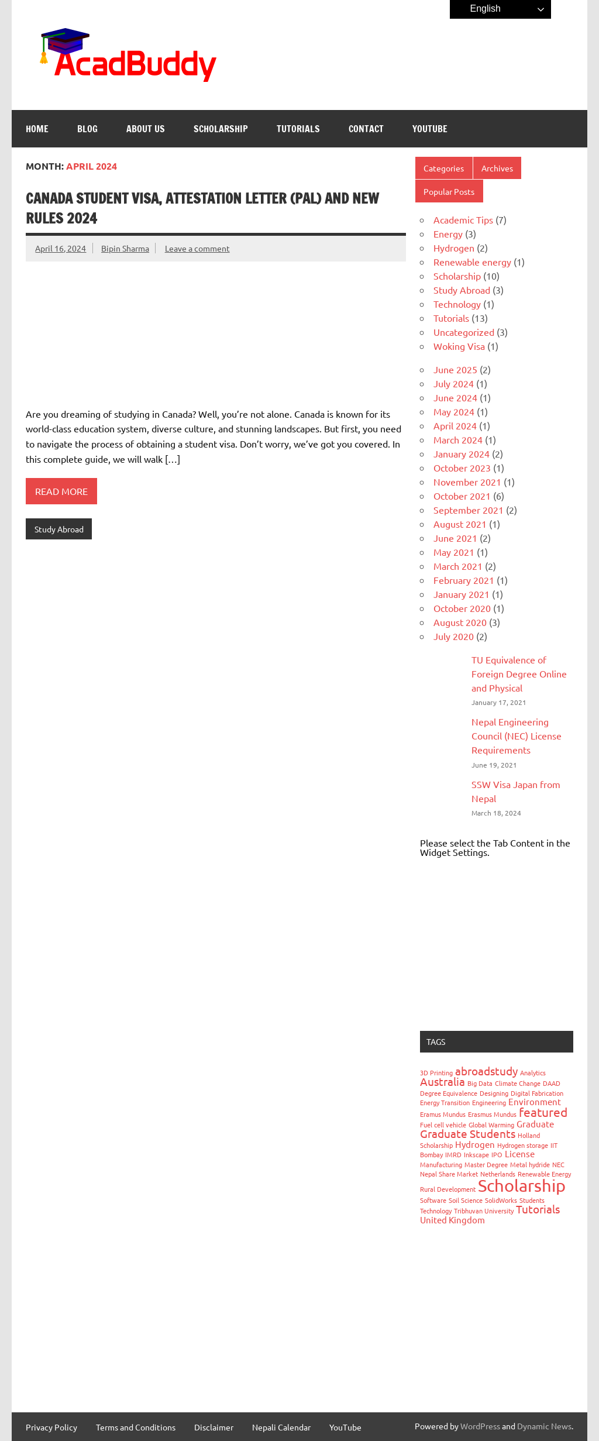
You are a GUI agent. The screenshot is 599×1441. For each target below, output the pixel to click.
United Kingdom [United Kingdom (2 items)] (452, 1219)
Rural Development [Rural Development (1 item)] (448, 1189)
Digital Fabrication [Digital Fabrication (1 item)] (537, 1093)
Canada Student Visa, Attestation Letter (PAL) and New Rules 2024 (202, 208)
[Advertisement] (496, 944)
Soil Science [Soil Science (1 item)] (466, 1200)
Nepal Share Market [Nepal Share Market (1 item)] (449, 1173)
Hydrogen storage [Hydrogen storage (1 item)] (522, 1145)
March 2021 (458, 566)
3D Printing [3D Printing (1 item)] (436, 1072)
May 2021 (453, 552)
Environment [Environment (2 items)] (534, 1101)
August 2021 (460, 523)
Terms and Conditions (135, 1427)
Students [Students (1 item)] (532, 1200)
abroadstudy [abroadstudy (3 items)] (486, 1071)
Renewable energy (472, 261)
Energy (448, 233)
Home (37, 128)
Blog (87, 128)
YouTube (429, 128)
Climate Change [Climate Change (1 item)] (518, 1083)
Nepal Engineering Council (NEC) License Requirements (516, 735)
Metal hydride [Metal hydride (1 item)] (530, 1164)
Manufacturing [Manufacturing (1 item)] (441, 1164)
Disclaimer (213, 1427)
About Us (145, 128)
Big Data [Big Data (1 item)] (480, 1083)
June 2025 (455, 369)
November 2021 (467, 481)
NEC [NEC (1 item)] (558, 1164)
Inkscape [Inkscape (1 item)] (476, 1154)
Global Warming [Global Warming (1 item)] (491, 1124)
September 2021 (468, 509)
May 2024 (453, 411)
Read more (61, 491)
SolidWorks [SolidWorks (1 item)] (501, 1200)
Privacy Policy (51, 1427)
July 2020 (453, 636)
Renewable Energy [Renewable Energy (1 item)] (544, 1173)
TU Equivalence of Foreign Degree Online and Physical (519, 673)
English (477, 9)
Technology (457, 303)
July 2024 (453, 383)
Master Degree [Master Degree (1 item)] (486, 1164)
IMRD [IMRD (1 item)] (453, 1154)
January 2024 (461, 453)
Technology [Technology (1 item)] (436, 1210)
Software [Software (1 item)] (433, 1200)
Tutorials (298, 128)
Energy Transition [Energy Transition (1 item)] (445, 1102)
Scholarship (221, 128)
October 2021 (462, 495)
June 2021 (455, 538)
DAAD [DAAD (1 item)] (551, 1083)
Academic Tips (463, 219)
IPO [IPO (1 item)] (496, 1154)
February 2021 (463, 580)
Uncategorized (463, 332)
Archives (497, 168)
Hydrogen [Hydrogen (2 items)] (475, 1144)
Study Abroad (59, 529)
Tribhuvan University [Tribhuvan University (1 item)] (484, 1210)
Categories (444, 168)
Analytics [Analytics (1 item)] (533, 1072)
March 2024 (458, 439)
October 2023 (462, 467)
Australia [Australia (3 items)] (442, 1081)
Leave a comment (197, 248)
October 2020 (462, 608)
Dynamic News (544, 1426)
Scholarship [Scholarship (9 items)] (522, 1185)
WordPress (480, 1426)
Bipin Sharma (125, 248)
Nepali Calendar (281, 1427)
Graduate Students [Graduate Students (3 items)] (467, 1133)
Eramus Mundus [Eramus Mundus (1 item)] (443, 1114)
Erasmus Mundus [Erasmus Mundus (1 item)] (492, 1114)
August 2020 (460, 622)
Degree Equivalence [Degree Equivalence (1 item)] (448, 1093)
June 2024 (455, 397)
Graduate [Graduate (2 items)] (535, 1123)
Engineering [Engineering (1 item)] (489, 1102)
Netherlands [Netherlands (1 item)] (497, 1173)
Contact (366, 128)
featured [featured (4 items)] (543, 1111)
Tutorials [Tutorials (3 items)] (538, 1209)
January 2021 (461, 594)
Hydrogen (453, 247)
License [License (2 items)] (520, 1153)
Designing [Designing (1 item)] (494, 1093)
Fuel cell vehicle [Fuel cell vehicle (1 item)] (443, 1124)
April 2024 (455, 425)
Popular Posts (449, 191)
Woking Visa (459, 346)
